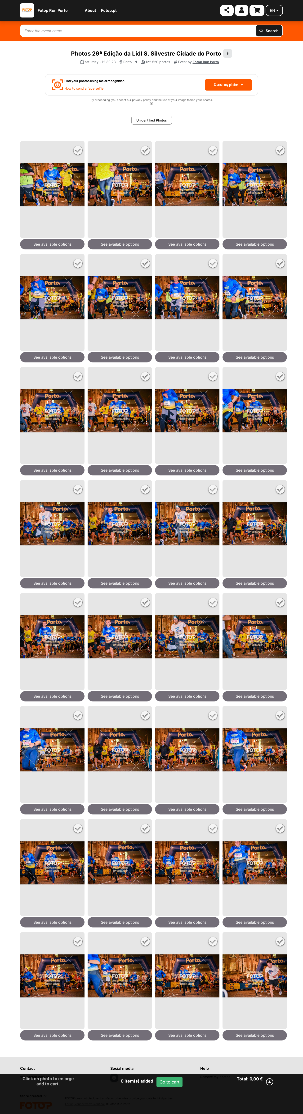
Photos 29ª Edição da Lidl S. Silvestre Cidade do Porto (146, 53)
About (90, 10)
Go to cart (169, 1081)
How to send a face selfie (83, 88)
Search (269, 30)
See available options (52, 244)
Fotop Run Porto (53, 10)
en (274, 10)
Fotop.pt (109, 10)
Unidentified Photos (151, 120)
